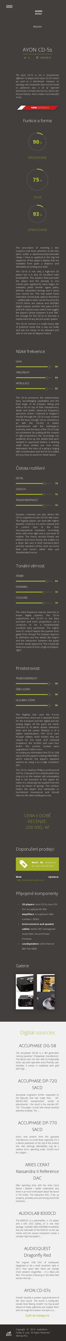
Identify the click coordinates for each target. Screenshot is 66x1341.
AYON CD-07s (37, 1290)
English (37, 26)
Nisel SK (37, 862)
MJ (29, 57)
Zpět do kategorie (37, 1315)
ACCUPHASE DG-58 (37, 1045)
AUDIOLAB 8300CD (37, 1213)
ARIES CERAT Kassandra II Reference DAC (37, 1171)
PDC (26, 1335)
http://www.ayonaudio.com (30, 880)
